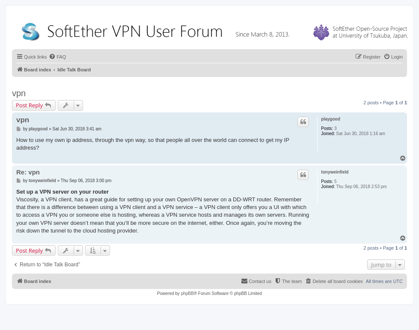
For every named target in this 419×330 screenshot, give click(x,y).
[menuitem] (57, 57)
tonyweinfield (334, 172)
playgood (330, 119)
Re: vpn (28, 172)
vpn (19, 93)
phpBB (187, 293)
